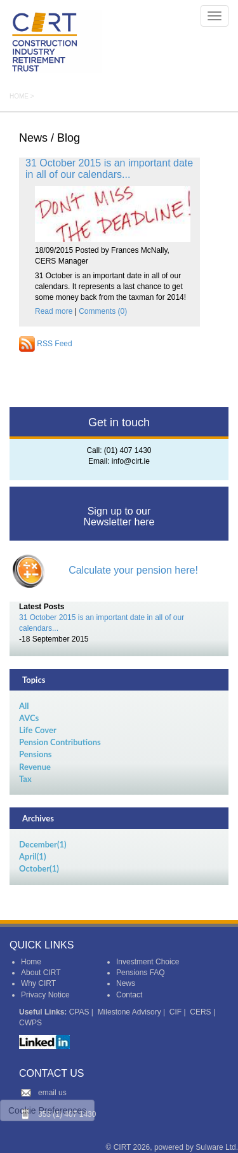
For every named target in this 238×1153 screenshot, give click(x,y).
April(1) (32, 856)
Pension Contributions (60, 742)
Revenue (35, 767)
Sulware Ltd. (216, 1147)
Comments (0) (103, 311)
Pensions (35, 754)
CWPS (30, 1022)
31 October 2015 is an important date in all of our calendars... (109, 169)
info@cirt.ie (131, 461)
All (24, 706)
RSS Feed (45, 343)
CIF (175, 1012)
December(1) (43, 844)
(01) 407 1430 (128, 450)
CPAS (79, 1012)
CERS (200, 1012)
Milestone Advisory (129, 1012)
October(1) (39, 868)
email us (52, 1092)
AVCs (29, 718)
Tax (25, 779)
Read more (53, 311)
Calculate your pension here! (133, 570)
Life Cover (37, 730)
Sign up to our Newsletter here (118, 517)
